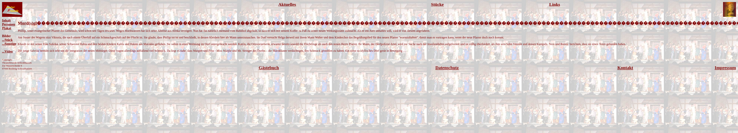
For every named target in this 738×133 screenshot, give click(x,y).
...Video (7, 51)
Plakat (6, 28)
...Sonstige (9, 44)
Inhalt (6, 20)
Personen (8, 24)
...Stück (7, 40)
